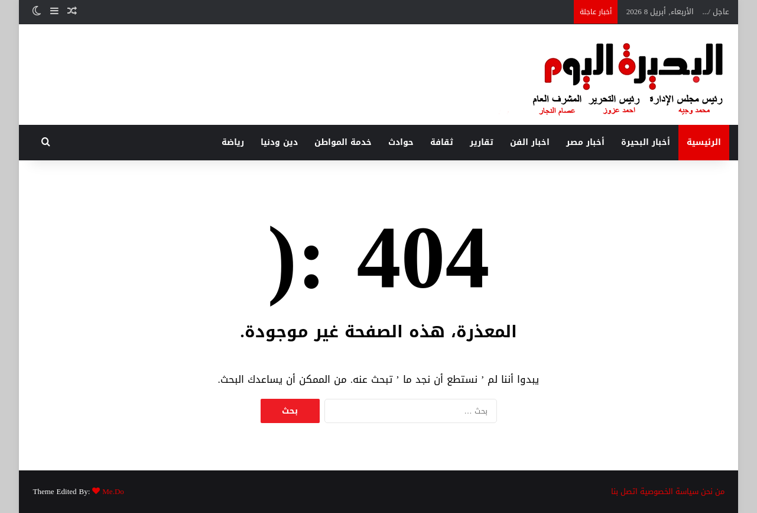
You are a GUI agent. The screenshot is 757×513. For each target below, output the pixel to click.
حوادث (401, 142)
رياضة (233, 142)
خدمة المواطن (343, 142)
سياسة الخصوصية (669, 491)
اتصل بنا (624, 491)
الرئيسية (704, 142)
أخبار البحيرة (645, 142)
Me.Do (113, 491)
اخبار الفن (530, 142)
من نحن (712, 491)
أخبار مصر (585, 142)
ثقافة (441, 142)
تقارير (481, 142)
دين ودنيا (279, 142)
